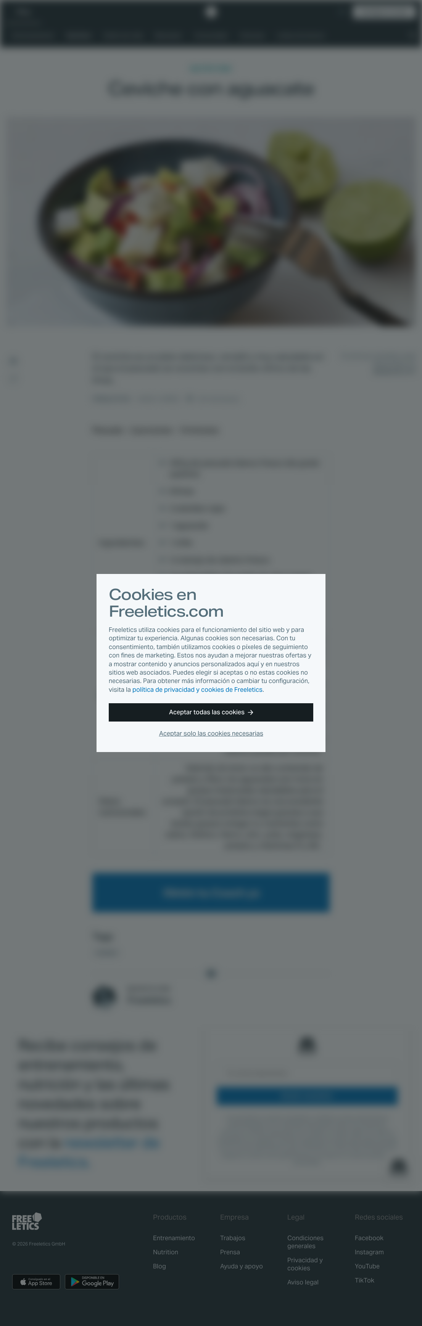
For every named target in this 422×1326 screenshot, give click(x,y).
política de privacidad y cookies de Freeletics (197, 690)
